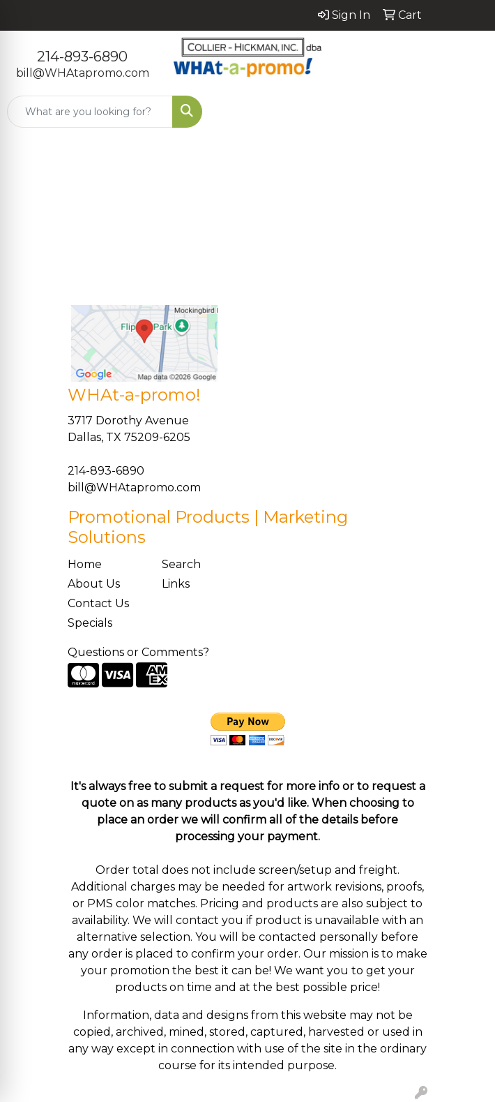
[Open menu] (467, 112)
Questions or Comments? (138, 652)
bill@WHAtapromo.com (82, 73)
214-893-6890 (82, 56)
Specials (90, 623)
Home (85, 564)
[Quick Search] (90, 112)
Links (176, 583)
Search (181, 564)
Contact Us (98, 603)
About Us (94, 583)
